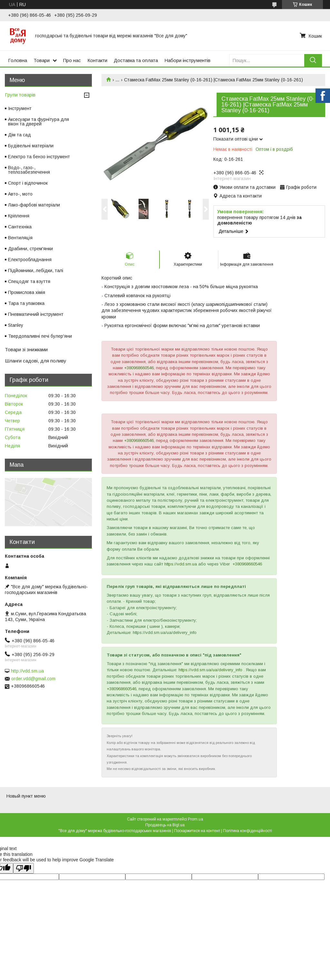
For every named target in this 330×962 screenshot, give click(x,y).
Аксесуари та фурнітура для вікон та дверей (38, 121)
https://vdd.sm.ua (180, 564)
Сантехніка (20, 226)
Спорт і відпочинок (28, 183)
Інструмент (20, 108)
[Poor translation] (23, 868)
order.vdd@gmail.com (33, 678)
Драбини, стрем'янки (30, 248)
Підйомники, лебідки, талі (35, 270)
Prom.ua (195, 819)
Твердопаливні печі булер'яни (40, 336)
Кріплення (18, 215)
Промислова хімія (26, 292)
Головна (17, 60)
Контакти (97, 60)
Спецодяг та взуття (29, 281)
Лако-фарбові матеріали (34, 204)
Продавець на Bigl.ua (165, 825)
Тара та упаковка (26, 303)
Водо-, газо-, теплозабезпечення (29, 170)
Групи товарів (20, 94)
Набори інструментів (187, 60)
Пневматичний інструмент (35, 314)
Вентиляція (20, 237)
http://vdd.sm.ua (27, 670)
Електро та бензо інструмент (39, 156)
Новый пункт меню (26, 796)
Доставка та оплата (136, 60)
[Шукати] (313, 60)
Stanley (15, 325)
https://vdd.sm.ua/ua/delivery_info (210, 669)
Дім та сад (19, 134)
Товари (42, 60)
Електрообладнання (30, 259)
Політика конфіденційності (247, 831)
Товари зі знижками (26, 349)
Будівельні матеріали (30, 145)
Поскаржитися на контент (197, 831)
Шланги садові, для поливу (35, 360)
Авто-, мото (20, 194)
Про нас (72, 60)
